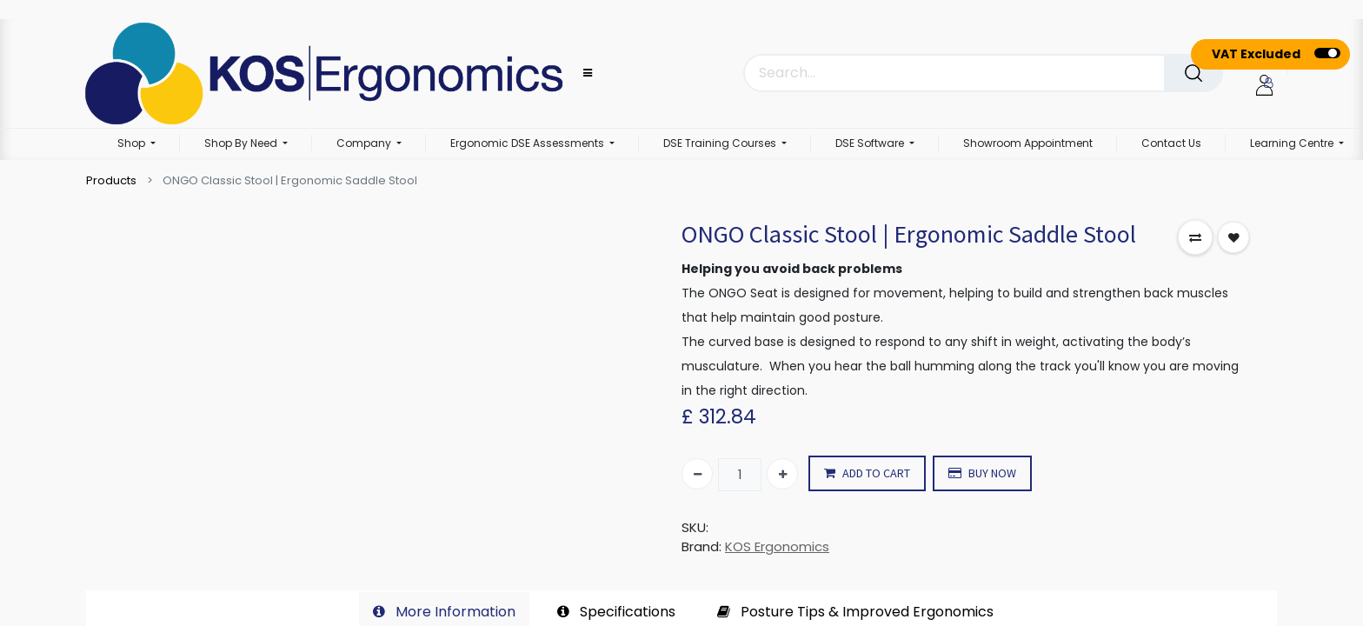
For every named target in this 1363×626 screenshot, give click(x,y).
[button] (1195, 237)
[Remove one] (697, 473)
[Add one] (782, 473)
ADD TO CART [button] (867, 473)
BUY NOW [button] (982, 473)
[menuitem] (1027, 144)
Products (111, 180)
